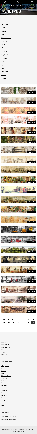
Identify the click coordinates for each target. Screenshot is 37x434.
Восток (3, 28)
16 (28, 319)
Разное (3, 68)
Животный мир (6, 38)
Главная (3, 5)
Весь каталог (5, 21)
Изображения (12, 5)
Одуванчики (5, 55)
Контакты (4, 355)
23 (28, 322)
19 (8, 322)
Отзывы (3, 352)
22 (23, 322)
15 (23, 319)
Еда (2, 34)
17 (33, 319)
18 (4, 322)
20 (13, 322)
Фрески (3, 75)
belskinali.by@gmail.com (8, 419)
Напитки (4, 51)
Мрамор (4, 48)
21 (18, 322)
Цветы (3, 78)
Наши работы (5, 345)
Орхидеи (4, 58)
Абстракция (5, 24)
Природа (4, 65)
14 (18, 319)
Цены (3, 350)
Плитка (3, 61)
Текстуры (4, 71)
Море (3, 44)
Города (3, 31)
